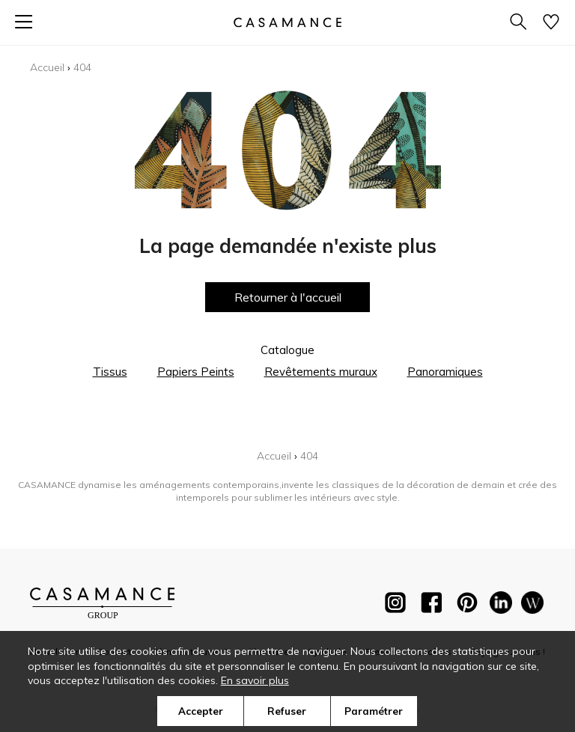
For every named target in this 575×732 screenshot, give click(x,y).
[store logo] (287, 22)
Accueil (47, 67)
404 (82, 67)
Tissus (110, 372)
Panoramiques (445, 372)
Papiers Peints (195, 372)
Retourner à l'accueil (287, 297)
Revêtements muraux (320, 372)
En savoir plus (255, 680)
